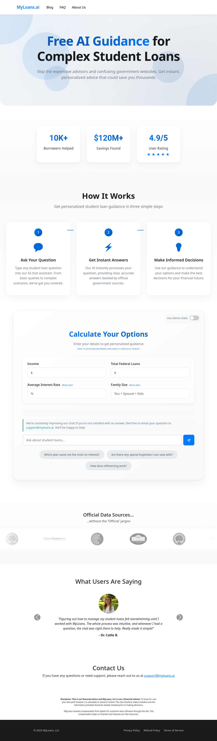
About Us (79, 7)
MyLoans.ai (28, 7)
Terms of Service (173, 730)
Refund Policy (152, 730)
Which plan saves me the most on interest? (72, 454)
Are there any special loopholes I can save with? (142, 454)
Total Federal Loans (125, 364)
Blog (49, 7)
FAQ (63, 7)
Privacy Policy (132, 730)
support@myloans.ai (40, 427)
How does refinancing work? (108, 466)
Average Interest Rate (43, 385)
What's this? (67, 385)
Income (33, 364)
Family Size (119, 385)
